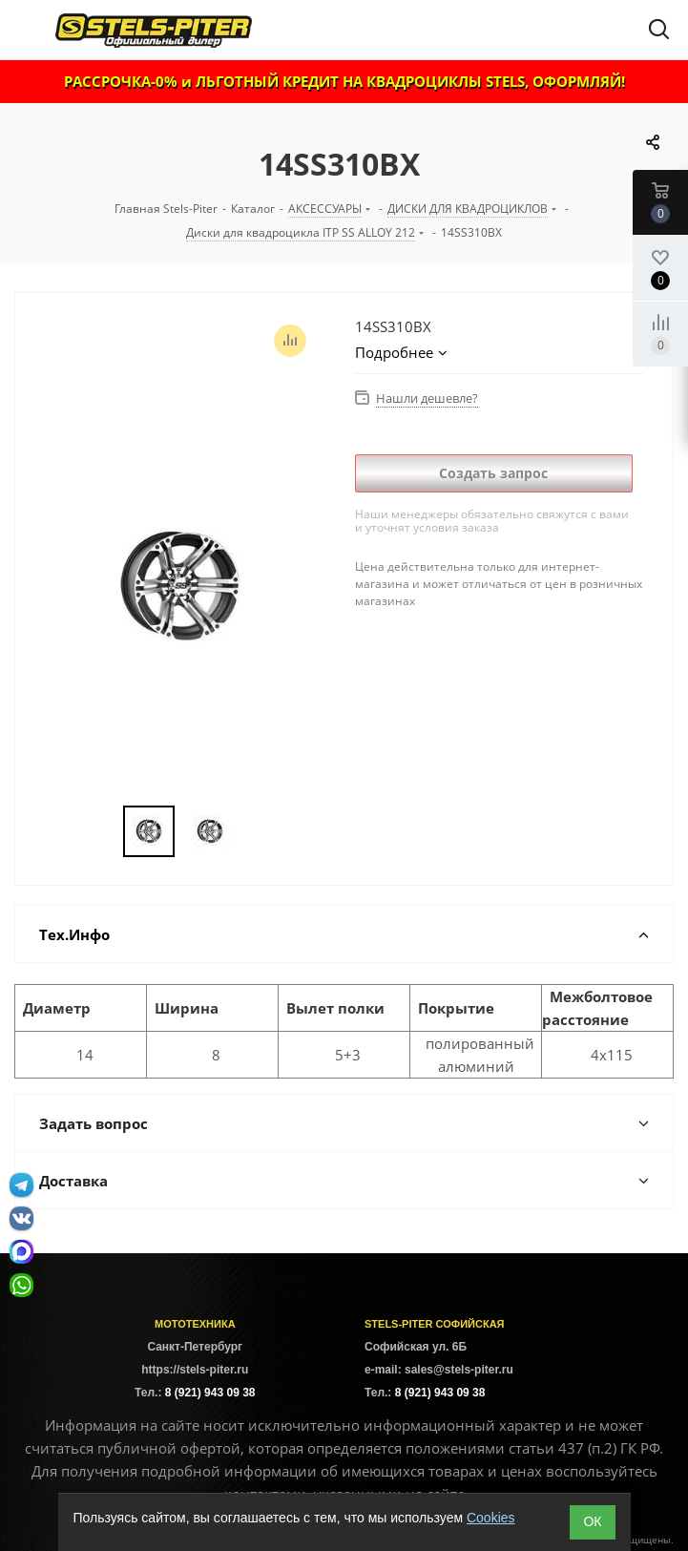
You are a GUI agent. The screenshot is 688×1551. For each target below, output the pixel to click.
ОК (592, 1521)
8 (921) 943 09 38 (210, 1392)
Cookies (491, 1517)
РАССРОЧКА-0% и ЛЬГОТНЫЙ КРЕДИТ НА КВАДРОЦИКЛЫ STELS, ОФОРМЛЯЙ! (344, 81)
